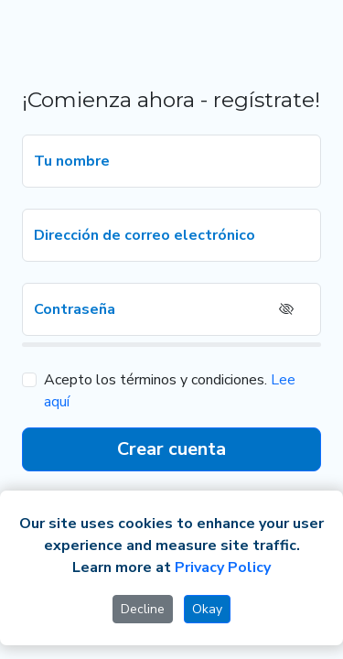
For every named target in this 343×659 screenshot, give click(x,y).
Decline (143, 609)
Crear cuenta (171, 449)
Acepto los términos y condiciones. (155, 380)
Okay (207, 609)
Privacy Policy (223, 567)
